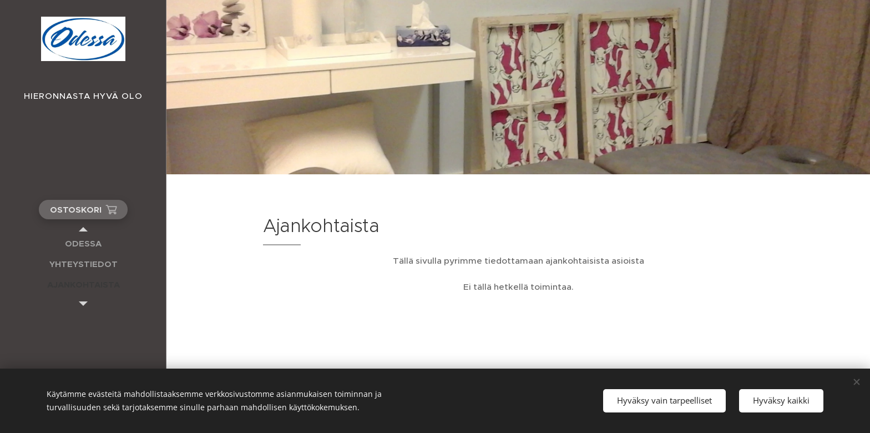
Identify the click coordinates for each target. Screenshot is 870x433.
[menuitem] (83, 243)
